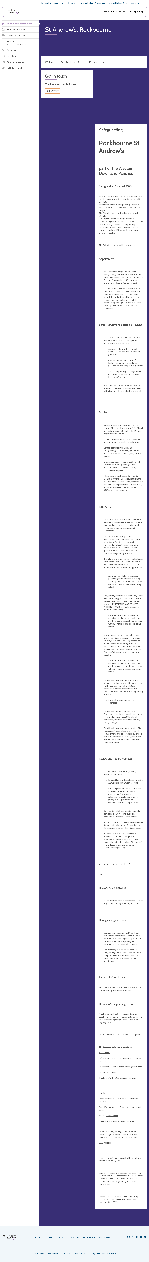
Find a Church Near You (114, 11)
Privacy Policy (66, 1253)
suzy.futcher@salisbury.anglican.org (120, 1078)
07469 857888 (112, 1115)
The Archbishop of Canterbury (93, 3)
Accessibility (104, 1237)
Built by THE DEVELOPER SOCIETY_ (102, 1253)
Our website (52, 91)
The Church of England (49, 3)
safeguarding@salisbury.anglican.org (120, 1014)
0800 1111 (112, 1202)
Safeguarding (136, 11)
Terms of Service (80, 1253)
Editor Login (137, 3)
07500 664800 (112, 1072)
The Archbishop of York (118, 3)
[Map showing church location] (121, 96)
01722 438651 (118, 1034)
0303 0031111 (105, 1143)
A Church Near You (69, 3)
